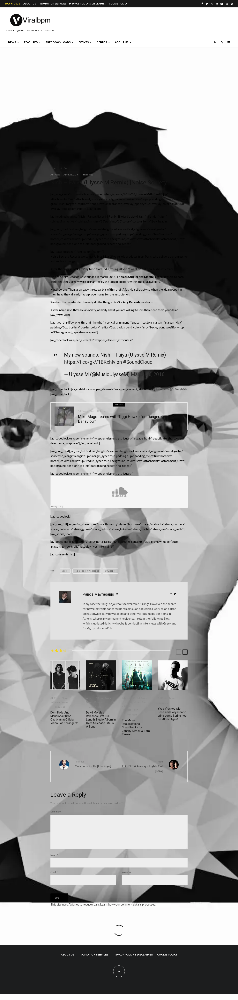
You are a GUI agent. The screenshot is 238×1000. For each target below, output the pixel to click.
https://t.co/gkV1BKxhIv (89, 362)
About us (29, 3)
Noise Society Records (87, 571)
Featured (31, 42)
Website (126, 878)
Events (83, 42)
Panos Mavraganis (98, 594)
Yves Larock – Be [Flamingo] (95, 764)
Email (54, 878)
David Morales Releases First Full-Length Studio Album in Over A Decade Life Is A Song (101, 719)
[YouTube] (221, 4)
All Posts (55, 174)
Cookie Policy (118, 3)
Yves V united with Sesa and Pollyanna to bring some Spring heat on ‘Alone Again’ (172, 714)
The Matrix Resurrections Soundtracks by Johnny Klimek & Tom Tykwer (136, 727)
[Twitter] (206, 4)
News (12, 42)
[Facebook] (202, 4)
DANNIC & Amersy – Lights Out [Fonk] (142, 766)
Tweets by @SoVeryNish (171, 389)
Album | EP (92, 698)
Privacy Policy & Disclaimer (87, 3)
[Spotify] (231, 4)
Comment (56, 811)
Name (54, 861)
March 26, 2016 (147, 374)
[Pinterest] (216, 4)
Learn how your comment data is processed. (128, 910)
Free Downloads (58, 42)
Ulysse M (110, 571)
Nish (65, 571)
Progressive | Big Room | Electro (135, 703)
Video (65, 701)
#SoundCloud (137, 362)
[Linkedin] (226, 4)
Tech (135, 709)
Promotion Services (52, 3)
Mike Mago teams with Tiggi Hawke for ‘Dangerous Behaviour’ (122, 419)
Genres (102, 42)
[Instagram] (211, 4)
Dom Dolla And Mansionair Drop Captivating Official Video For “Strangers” (64, 718)
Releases (101, 410)
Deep (92, 410)
